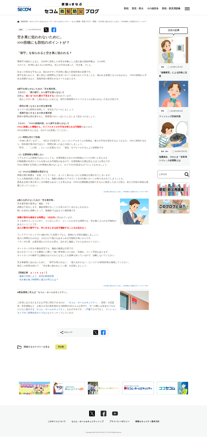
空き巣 (61, 347)
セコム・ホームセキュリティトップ (87, 422)
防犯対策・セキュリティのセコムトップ (36, 21)
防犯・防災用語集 (171, 8)
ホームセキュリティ (62, 21)
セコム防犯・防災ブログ (81, 21)
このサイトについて (57, 422)
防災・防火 (137, 8)
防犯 (126, 8)
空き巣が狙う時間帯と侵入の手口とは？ (38, 279)
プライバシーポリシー (119, 422)
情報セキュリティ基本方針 (147, 422)
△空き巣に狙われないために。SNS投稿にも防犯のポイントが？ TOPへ (126, 191)
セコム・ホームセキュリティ (83, 302)
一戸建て (88, 309)
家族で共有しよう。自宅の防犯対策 (36, 276)
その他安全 (153, 8)
